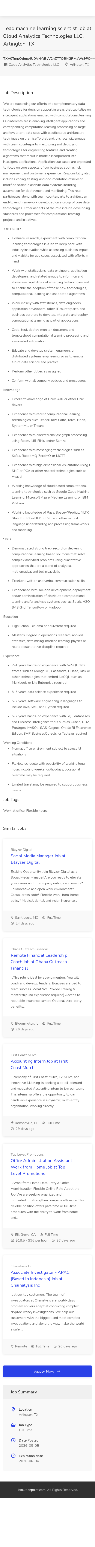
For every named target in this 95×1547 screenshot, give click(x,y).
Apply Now (47, 1371)
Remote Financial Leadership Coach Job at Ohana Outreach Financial (39, 961)
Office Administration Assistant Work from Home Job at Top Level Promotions (41, 1167)
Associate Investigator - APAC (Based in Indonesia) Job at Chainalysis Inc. (40, 1278)
